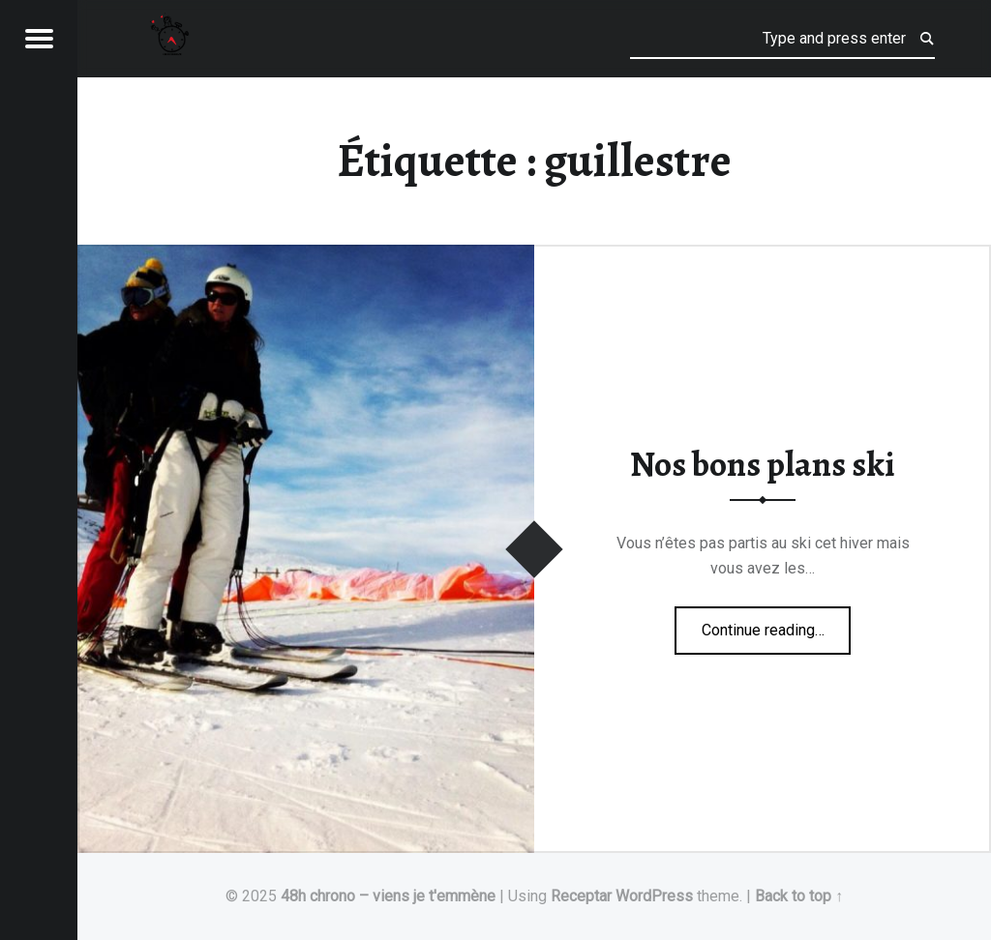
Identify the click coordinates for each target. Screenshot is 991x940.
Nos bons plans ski (762, 464)
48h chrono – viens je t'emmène (388, 896)
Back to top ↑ (799, 896)
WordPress (654, 896)
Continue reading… (776, 623)
